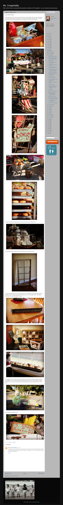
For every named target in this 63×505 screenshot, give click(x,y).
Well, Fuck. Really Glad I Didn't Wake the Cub (52, 58)
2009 (49, 128)
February (50, 115)
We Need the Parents (52, 96)
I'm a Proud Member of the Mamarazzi (53, 80)
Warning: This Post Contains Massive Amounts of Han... (52, 93)
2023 (49, 39)
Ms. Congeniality (11, 5)
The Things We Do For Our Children (52, 101)
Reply (9, 452)
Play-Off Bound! (51, 60)
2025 (49, 36)
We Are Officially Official (52, 72)
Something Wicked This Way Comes (52, 74)
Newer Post (8, 473)
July (49, 107)
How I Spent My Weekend (53, 102)
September (50, 104)
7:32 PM (18, 447)
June (49, 109)
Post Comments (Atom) (14, 475)
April (49, 112)
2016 (49, 50)
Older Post (41, 473)
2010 (49, 127)
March (49, 114)
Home (24, 473)
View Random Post (52, 141)
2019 (49, 45)
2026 (49, 34)
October (50, 55)
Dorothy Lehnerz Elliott (12, 447)
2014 (49, 120)
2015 (49, 119)
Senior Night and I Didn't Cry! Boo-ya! (52, 62)
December (50, 51)
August (49, 106)
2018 (49, 47)
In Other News (50, 89)
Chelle (53, 16)
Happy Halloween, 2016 (52, 56)
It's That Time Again (51, 77)
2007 (49, 131)
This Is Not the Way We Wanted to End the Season (52, 87)
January (50, 117)
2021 (49, 42)
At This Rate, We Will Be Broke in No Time (52, 68)
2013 (49, 122)
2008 (49, 130)
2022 (49, 41)
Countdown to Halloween (52, 91)
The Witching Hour (51, 76)
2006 (49, 133)
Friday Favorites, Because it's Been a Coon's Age (53, 98)
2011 (49, 125)
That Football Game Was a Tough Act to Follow (53, 70)
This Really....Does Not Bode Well (52, 65)
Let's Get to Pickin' (51, 84)
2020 (49, 44)
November (50, 53)
